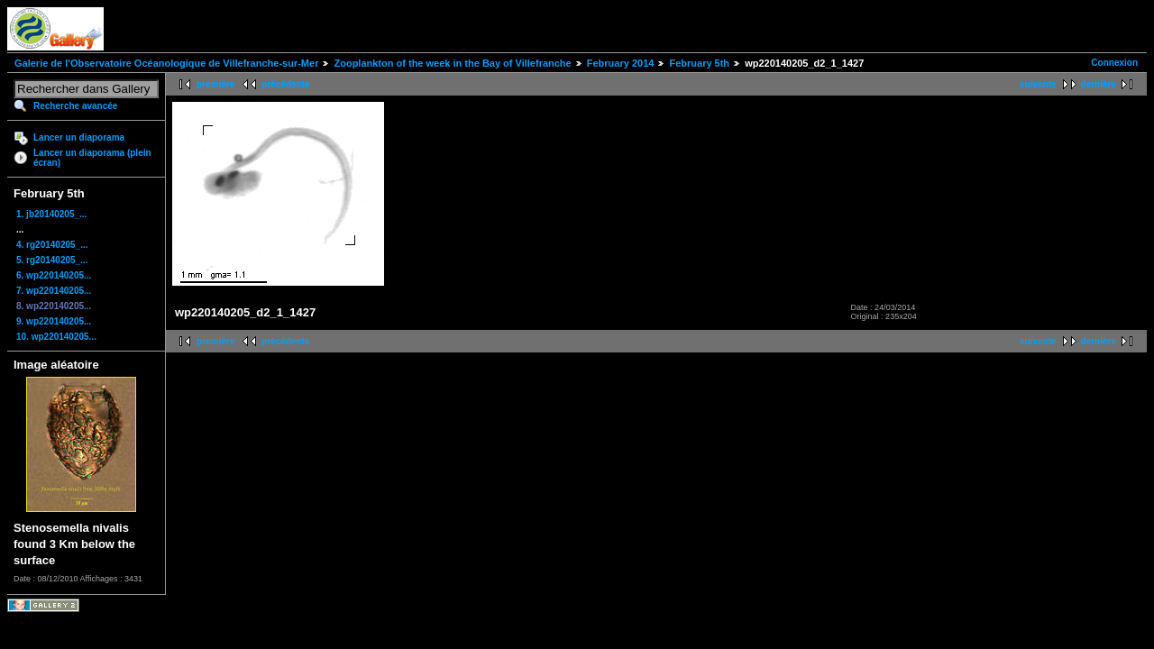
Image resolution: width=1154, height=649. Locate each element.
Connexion (1114, 63)
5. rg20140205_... (52, 260)
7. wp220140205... (53, 291)
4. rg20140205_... (52, 245)
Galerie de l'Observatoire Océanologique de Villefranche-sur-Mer (166, 63)
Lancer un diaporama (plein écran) (92, 158)
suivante (1038, 84)
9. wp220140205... (53, 321)
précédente (285, 84)
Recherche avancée (75, 106)
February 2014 (621, 63)
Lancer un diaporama (78, 137)
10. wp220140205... (56, 337)
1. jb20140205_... (51, 214)
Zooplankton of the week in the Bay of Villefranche (452, 63)
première (215, 84)
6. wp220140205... (53, 275)
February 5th (699, 63)
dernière (1098, 84)
